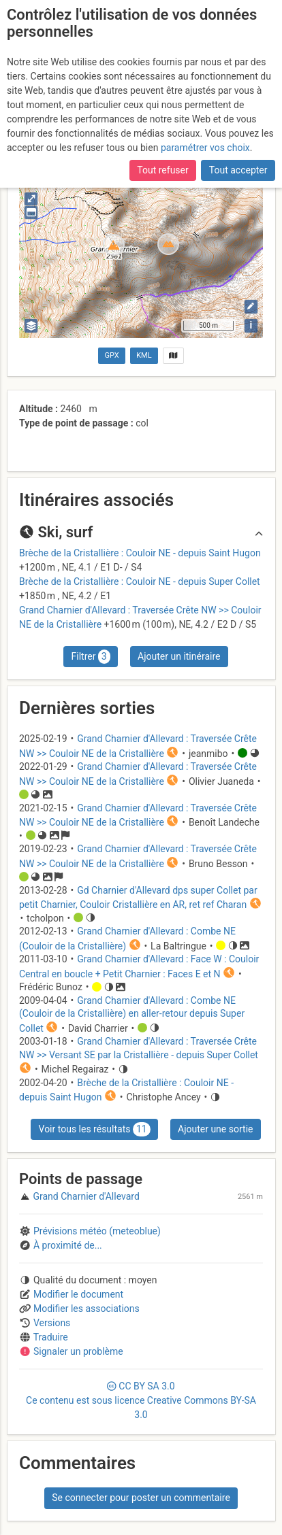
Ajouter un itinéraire (179, 656)
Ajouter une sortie (215, 1129)
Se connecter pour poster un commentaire (141, 1497)
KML (143, 355)
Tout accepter (238, 170)
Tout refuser (162, 170)
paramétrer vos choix (205, 147)
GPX (112, 355)
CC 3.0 (141, 1400)
